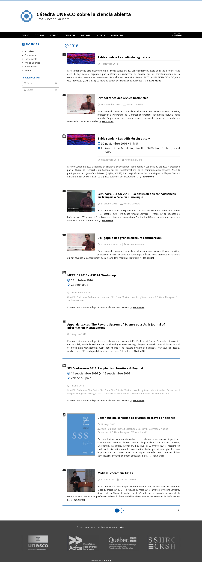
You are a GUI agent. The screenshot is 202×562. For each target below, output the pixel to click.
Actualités (29, 51)
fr (174, 35)
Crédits (122, 527)
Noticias (32, 44)
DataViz (85, 35)
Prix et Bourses (32, 62)
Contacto (117, 35)
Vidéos (28, 70)
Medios (101, 35)
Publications (31, 66)
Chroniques (30, 55)
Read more (155, 80)
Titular (39, 35)
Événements (31, 58)
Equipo (54, 35)
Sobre (25, 35)
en (179, 35)
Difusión (70, 35)
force (108, 561)
